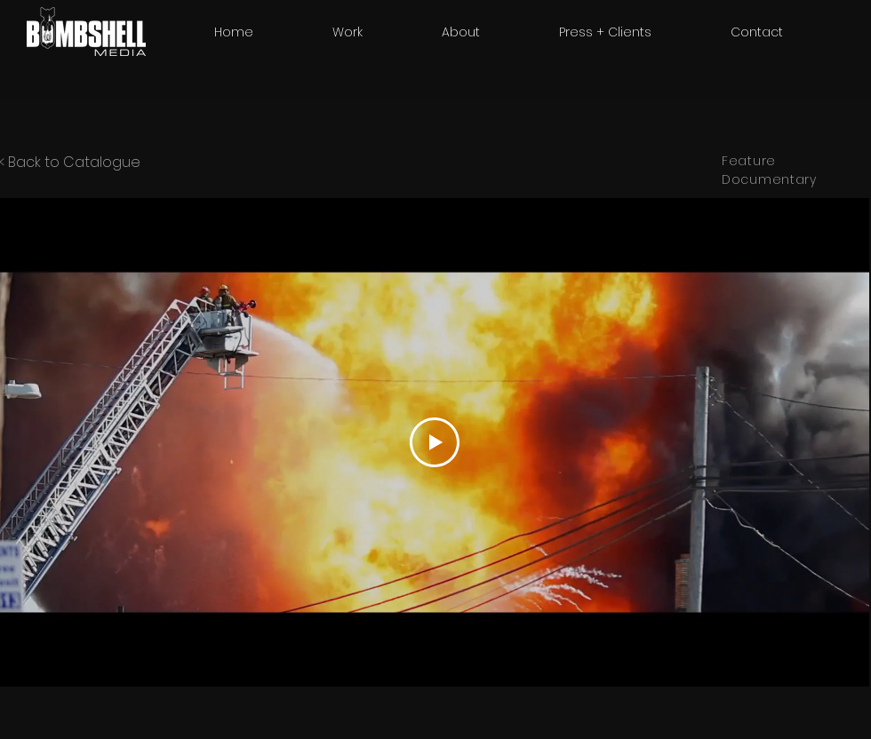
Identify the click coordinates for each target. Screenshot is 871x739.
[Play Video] (434, 442)
